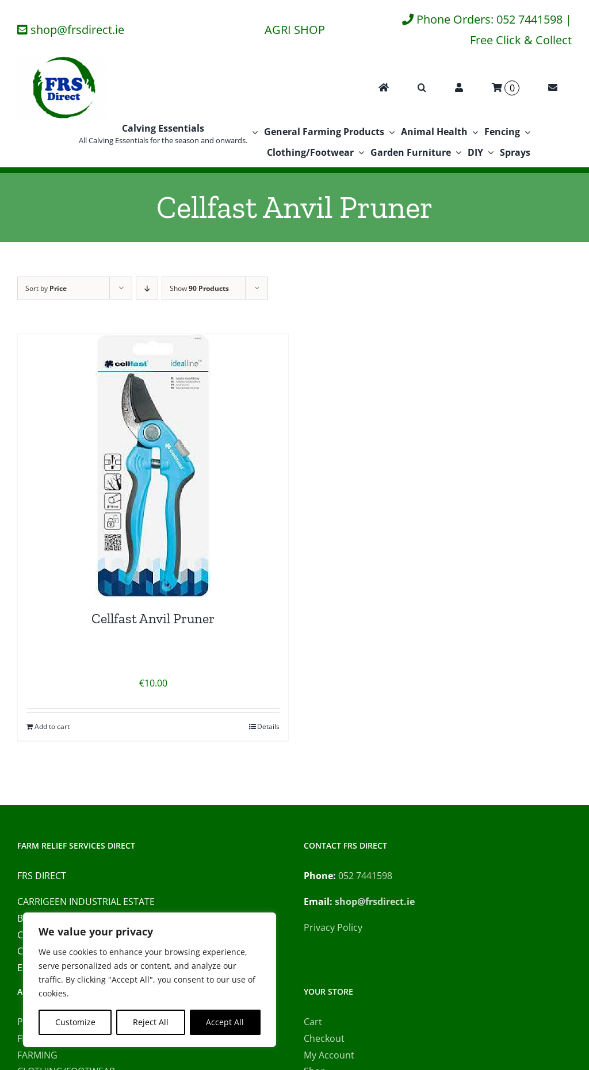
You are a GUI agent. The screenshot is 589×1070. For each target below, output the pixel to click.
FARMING (37, 1055)
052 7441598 (365, 875)
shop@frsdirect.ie (77, 29)
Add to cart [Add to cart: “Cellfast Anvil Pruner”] (52, 726)
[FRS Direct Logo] (63, 59)
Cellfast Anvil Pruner (153, 618)
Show (199, 288)
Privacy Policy (333, 927)
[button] (422, 88)
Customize (75, 1022)
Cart (313, 1021)
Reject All (151, 1022)
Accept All (225, 1022)
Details (268, 726)
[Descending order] (147, 288)
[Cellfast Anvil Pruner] (153, 466)
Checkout (324, 1038)
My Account (329, 1055)
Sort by (46, 288)
